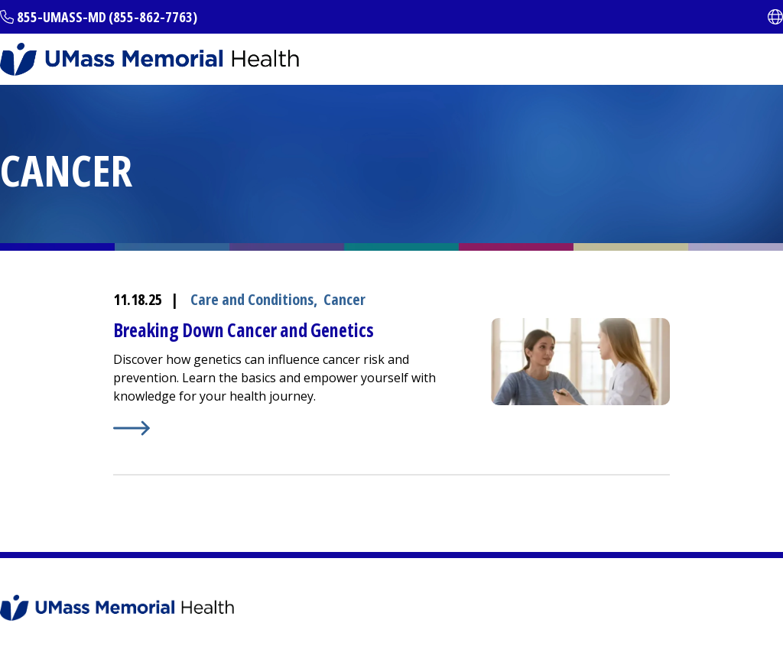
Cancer (344, 299)
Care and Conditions (252, 299)
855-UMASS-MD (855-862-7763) (107, 17)
